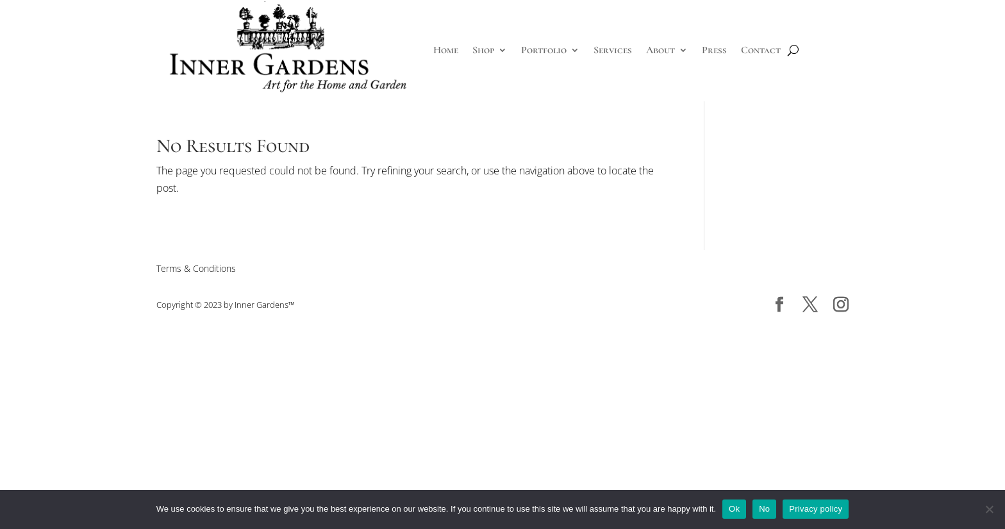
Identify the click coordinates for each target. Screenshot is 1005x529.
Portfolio (544, 50)
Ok (734, 509)
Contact (761, 50)
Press (714, 50)
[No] (989, 509)
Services (613, 50)
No (764, 509)
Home (445, 50)
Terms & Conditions (196, 268)
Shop (483, 50)
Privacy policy (815, 509)
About (660, 50)
